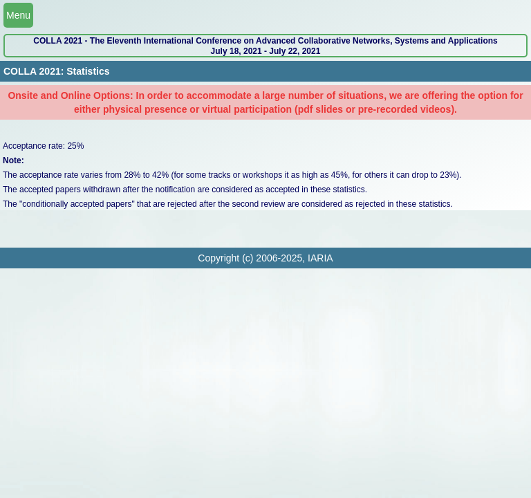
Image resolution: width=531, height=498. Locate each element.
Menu (18, 15)
